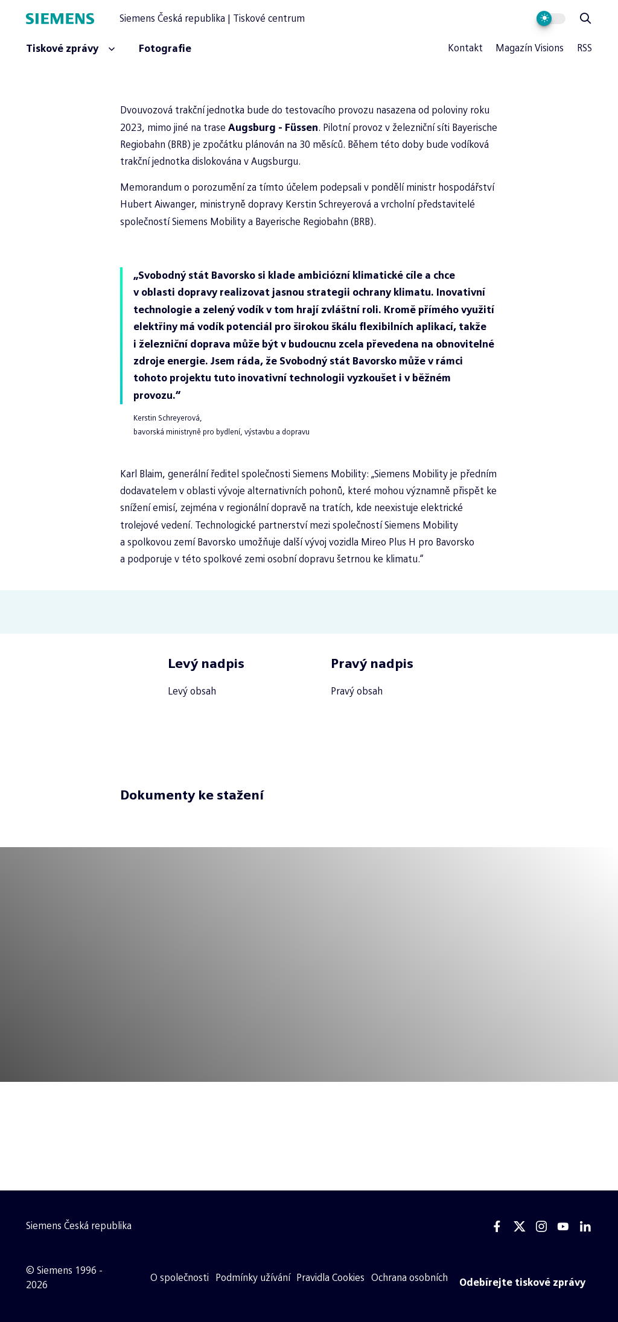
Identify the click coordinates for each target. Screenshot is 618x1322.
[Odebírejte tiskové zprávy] (522, 1283)
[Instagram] (541, 1226)
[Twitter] (519, 1226)
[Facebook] (497, 1226)
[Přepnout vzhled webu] (551, 18)
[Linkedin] (585, 1226)
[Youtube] (563, 1226)
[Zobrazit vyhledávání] (585, 18)
